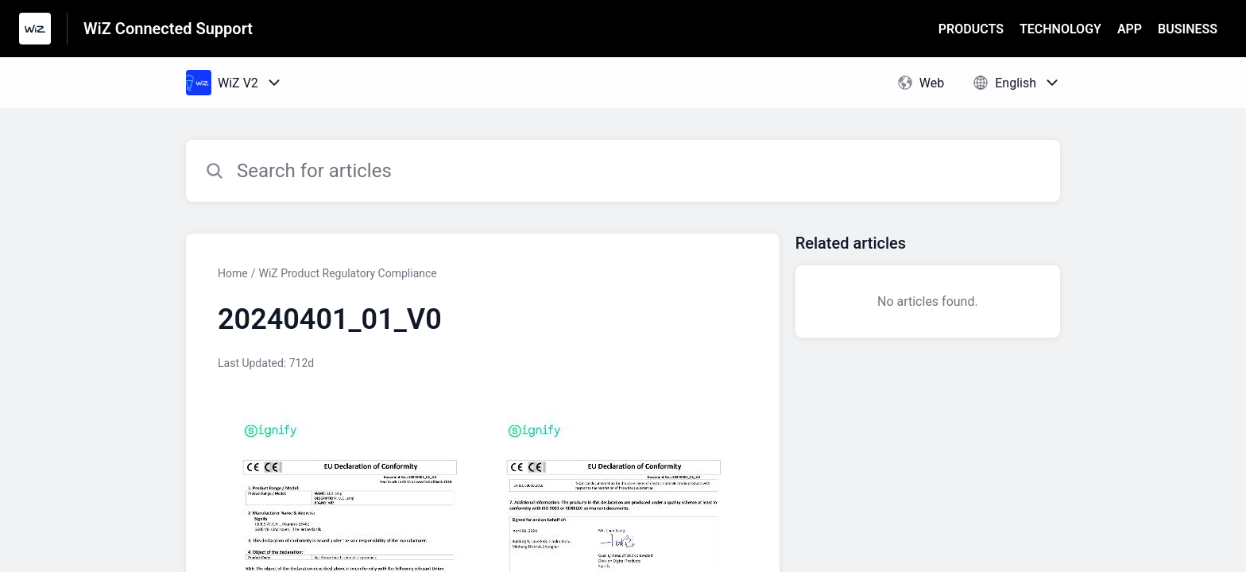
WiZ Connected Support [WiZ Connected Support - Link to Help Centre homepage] (168, 28)
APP (1129, 29)
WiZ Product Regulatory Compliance (347, 273)
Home (233, 273)
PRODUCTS (971, 29)
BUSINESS (1187, 29)
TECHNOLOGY (1060, 29)
